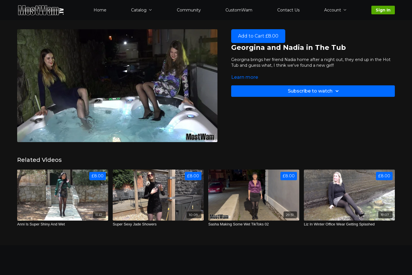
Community (189, 10)
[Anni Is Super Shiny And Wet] (62, 224)
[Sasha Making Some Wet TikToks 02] (253, 224)
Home (100, 10)
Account (335, 10)
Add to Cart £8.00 (258, 36)
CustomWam (238, 10)
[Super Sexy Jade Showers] (158, 224)
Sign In (383, 10)
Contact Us (288, 10)
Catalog (141, 10)
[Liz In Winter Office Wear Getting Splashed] (349, 224)
